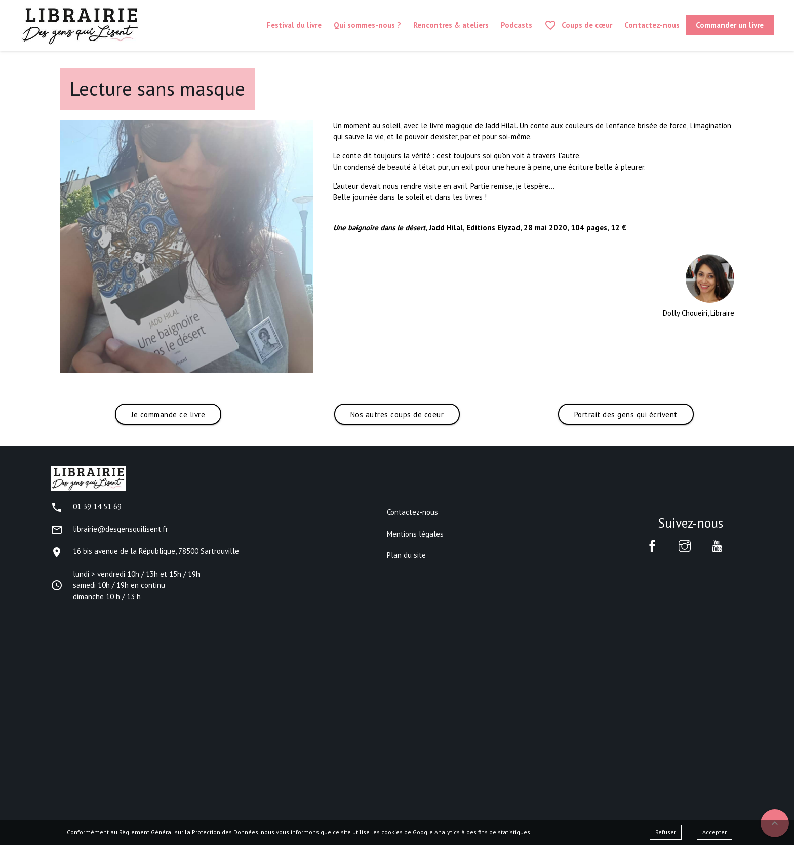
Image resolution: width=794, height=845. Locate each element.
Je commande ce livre (168, 414)
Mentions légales (415, 534)
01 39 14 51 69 (86, 506)
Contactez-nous (412, 512)
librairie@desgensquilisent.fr (109, 529)
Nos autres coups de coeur (397, 414)
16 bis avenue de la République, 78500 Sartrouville (145, 551)
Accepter (714, 832)
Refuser (665, 832)
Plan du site (406, 555)
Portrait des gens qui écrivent (626, 414)
